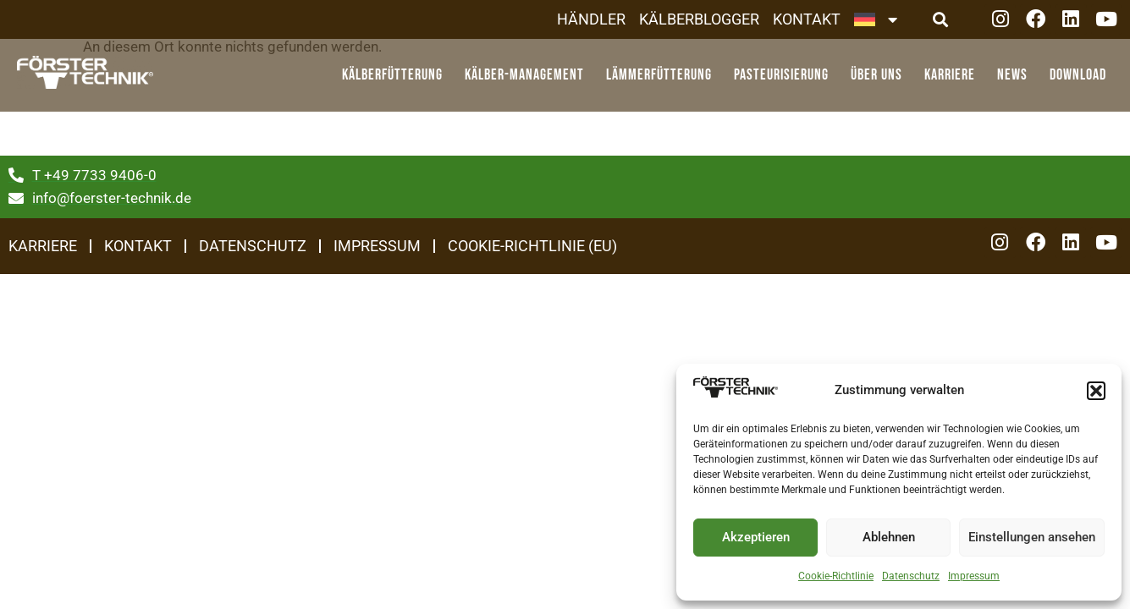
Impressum (974, 576)
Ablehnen (889, 537)
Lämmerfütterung (663, 75)
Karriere (954, 75)
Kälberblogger (699, 19)
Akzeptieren (756, 537)
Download (1078, 75)
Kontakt (807, 19)
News (1016, 75)
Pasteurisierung (785, 75)
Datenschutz (911, 576)
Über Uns (881, 75)
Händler (591, 19)
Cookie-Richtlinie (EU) (532, 246)
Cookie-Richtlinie (836, 576)
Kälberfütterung (396, 75)
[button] (1096, 390)
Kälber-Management (529, 75)
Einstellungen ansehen (1031, 537)
